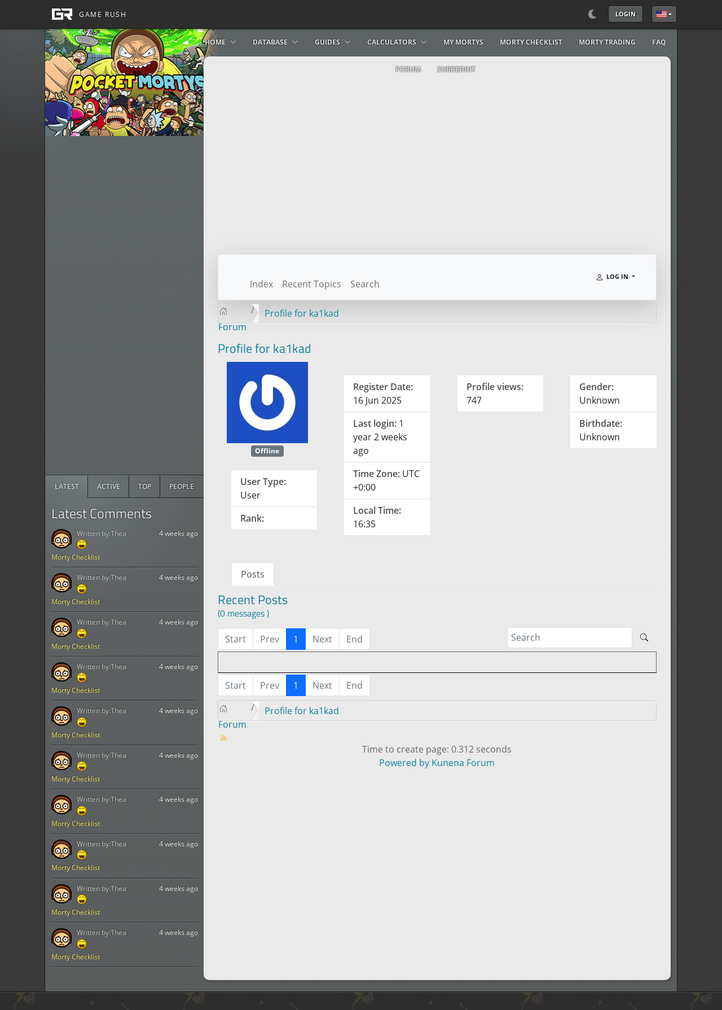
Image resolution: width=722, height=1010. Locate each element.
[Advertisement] (130, 305)
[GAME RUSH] (86, 14)
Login (625, 14)
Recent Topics (311, 284)
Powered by (404, 763)
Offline (267, 451)
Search (365, 284)
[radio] (67, 487)
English (662, 14)
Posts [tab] (253, 574)
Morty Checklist (75, 557)
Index (261, 284)
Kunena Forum (463, 763)
